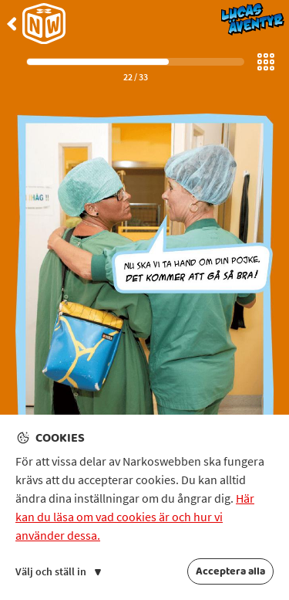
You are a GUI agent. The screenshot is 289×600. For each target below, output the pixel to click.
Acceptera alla (230, 571)
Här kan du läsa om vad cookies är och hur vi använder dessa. (134, 516)
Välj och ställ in (58, 571)
